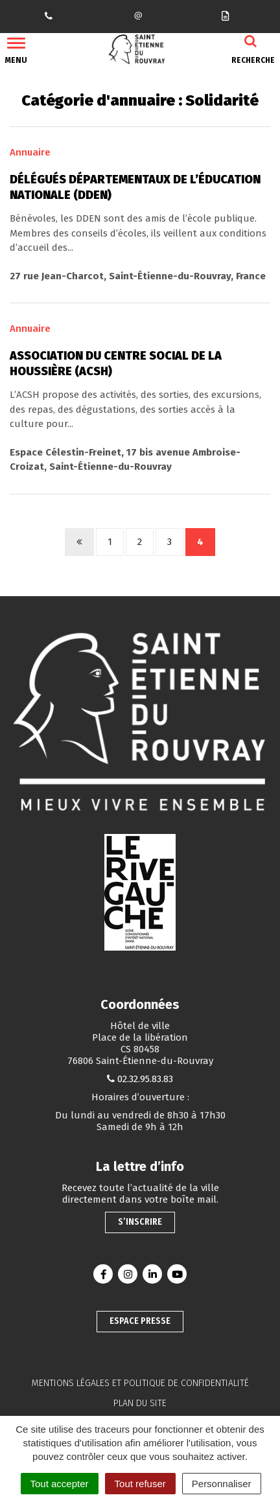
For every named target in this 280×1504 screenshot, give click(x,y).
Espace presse (140, 1320)
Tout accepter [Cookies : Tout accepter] (59, 1483)
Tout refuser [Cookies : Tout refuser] (140, 1483)
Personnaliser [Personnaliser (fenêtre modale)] (221, 1483)
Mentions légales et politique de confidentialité (140, 1383)
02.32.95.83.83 (145, 1079)
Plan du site (140, 1403)
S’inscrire (140, 1221)
